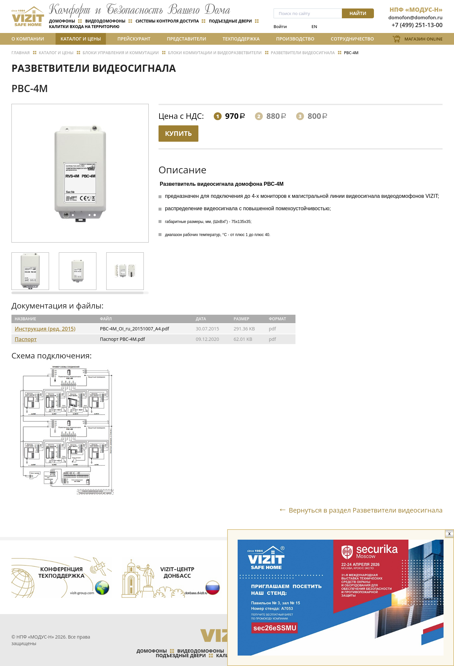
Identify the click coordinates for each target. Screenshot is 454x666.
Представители (186, 39)
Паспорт (26, 339)
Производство (295, 39)
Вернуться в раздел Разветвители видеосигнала (366, 510)
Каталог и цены (80, 39)
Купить (178, 133)
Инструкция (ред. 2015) (45, 328)
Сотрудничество (352, 39)
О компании (27, 39)
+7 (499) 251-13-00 (417, 25)
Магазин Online (423, 39)
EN (314, 26)
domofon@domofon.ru (415, 17)
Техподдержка (241, 39)
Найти (357, 13)
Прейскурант (133, 39)
